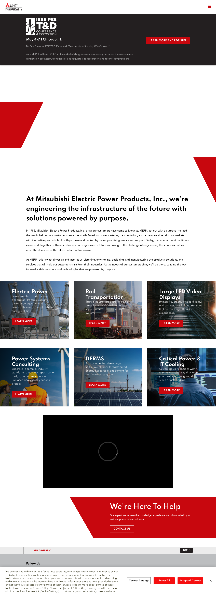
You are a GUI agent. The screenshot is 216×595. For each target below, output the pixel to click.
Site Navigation (42, 550)
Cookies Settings (139, 580)
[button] (34, 310)
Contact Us (122, 529)
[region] (108, 581)
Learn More (23, 321)
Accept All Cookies (190, 580)
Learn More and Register (168, 40)
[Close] (210, 580)
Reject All (164, 580)
